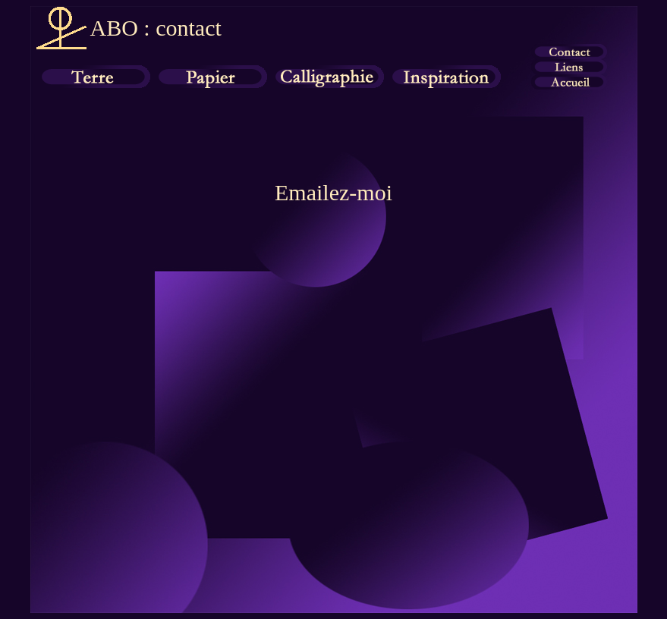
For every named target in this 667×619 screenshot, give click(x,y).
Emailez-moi (333, 192)
